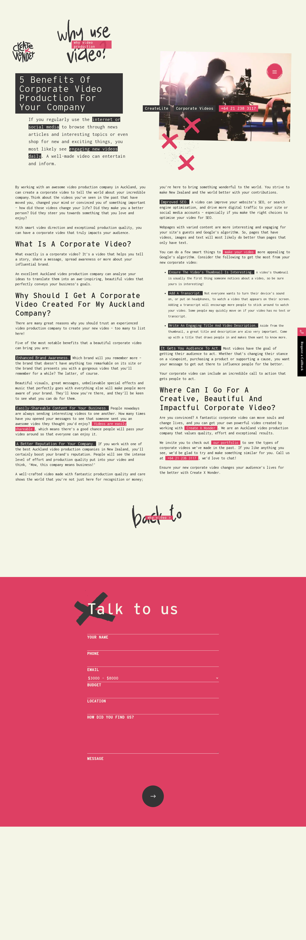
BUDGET (94, 685)
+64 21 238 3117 (181, 458)
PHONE (93, 653)
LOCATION (96, 701)
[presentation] (119, 771)
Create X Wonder (201, 428)
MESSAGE (95, 758)
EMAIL (93, 669)
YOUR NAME (97, 637)
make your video (239, 252)
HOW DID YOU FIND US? (110, 717)
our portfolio (225, 442)
